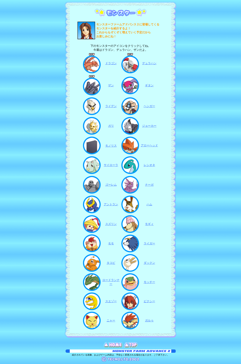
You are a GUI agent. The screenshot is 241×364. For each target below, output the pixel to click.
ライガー (149, 243)
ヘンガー (149, 106)
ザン (111, 85)
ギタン (149, 85)
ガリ (111, 125)
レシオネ (149, 165)
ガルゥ (149, 320)
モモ (111, 243)
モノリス (111, 145)
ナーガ (149, 184)
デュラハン (149, 63)
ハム (149, 204)
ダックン (149, 262)
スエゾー (111, 301)
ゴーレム (111, 184)
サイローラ (111, 165)
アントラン (111, 204)
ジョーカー (149, 125)
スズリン (111, 224)
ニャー (111, 320)
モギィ (149, 224)
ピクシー (149, 301)
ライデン (111, 106)
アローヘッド (149, 145)
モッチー (149, 282)
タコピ (111, 262)
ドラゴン (111, 63)
